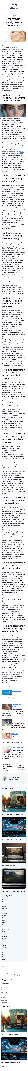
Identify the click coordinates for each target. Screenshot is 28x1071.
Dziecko (4, 906)
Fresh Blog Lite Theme (6, 1069)
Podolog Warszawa (16, 690)
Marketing (4, 920)
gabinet (22, 151)
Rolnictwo (4, 938)
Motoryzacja (5, 924)
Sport (3, 943)
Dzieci (3, 904)
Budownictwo (5, 901)
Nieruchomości (6, 927)
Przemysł (4, 936)
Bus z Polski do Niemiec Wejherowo (12, 814)
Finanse (4, 911)
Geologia (4, 913)
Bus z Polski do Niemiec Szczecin (11, 840)
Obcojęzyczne (5, 929)
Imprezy (4, 917)
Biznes (4, 899)
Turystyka (4, 950)
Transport (4, 947)
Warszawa (18, 694)
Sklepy (4, 940)
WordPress (21, 1069)
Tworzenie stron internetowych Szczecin (13, 891)
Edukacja (4, 908)
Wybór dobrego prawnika (18, 720)
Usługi (15, 15)
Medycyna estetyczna (17, 747)
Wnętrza (4, 956)
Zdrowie (4, 959)
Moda (3, 922)
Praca (3, 931)
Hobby (4, 915)
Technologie (5, 945)
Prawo (3, 934)
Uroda (12, 15)
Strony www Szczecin (8, 865)
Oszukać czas (14, 733)
